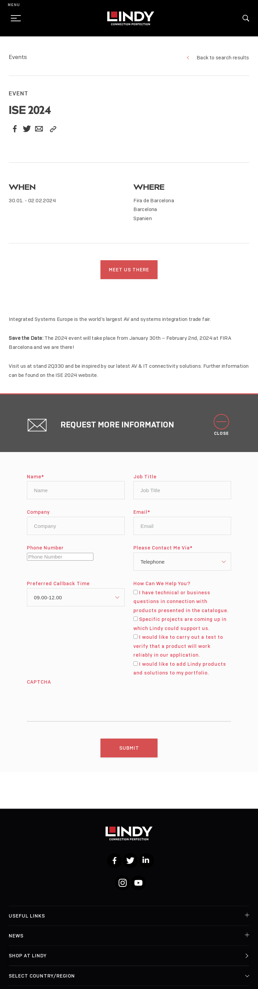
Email (141, 517)
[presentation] (78, 704)
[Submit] (129, 752)
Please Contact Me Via (162, 552)
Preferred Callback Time (58, 588)
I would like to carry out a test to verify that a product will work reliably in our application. (178, 650)
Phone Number (45, 552)
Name (35, 481)
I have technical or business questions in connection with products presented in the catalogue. (180, 606)
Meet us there (129, 270)
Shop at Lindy (28, 956)
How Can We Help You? (161, 588)
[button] (246, 18)
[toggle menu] (14, 18)
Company (38, 517)
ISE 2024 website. (76, 379)
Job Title (145, 481)
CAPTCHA (39, 686)
